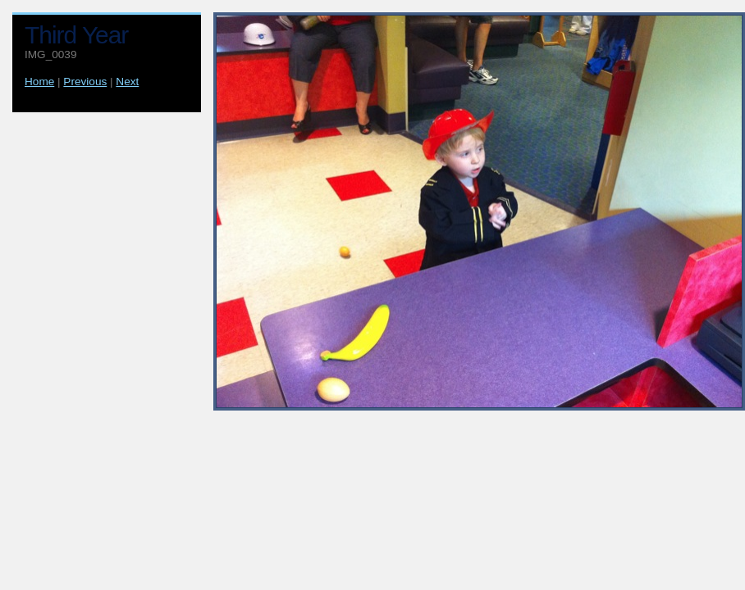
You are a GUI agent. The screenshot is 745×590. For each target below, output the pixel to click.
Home (39, 81)
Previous (85, 81)
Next (127, 81)
